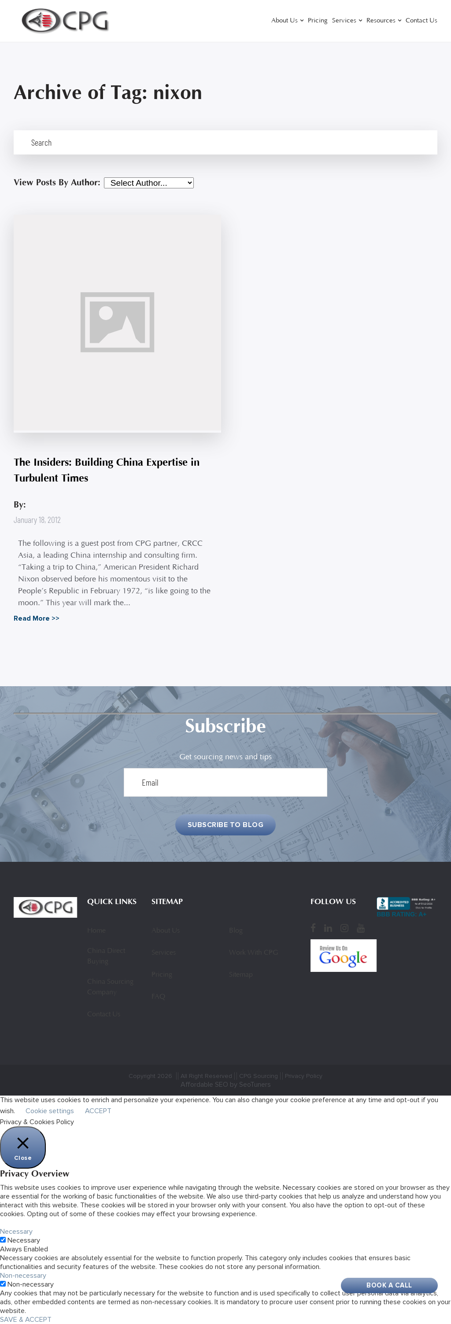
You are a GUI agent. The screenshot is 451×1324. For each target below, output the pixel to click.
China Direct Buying (106, 956)
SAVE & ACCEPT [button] (26, 1319)
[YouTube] (361, 928)
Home (96, 930)
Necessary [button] (16, 1231)
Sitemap (241, 974)
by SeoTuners (250, 1084)
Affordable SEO (204, 1084)
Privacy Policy (303, 1076)
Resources (381, 21)
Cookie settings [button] (50, 1111)
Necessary (23, 1240)
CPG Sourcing (258, 1076)
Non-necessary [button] (23, 1275)
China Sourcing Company (110, 987)
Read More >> (36, 618)
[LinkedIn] (328, 928)
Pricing (318, 21)
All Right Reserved (206, 1076)
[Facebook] (313, 928)
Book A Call (389, 1285)
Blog (236, 930)
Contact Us (421, 21)
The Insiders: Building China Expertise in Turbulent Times (107, 470)
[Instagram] (344, 928)
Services (344, 21)
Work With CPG (253, 952)
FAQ (158, 996)
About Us (284, 21)
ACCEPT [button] (98, 1111)
